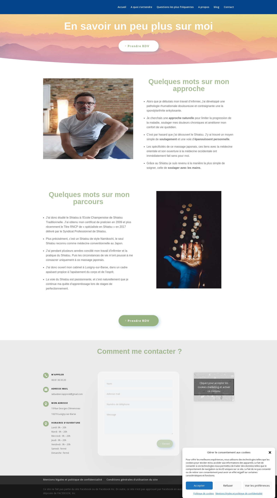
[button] (270, 459)
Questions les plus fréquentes (175, 7)
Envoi (163, 441)
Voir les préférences (257, 492)
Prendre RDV (138, 46)
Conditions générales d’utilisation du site (132, 479)
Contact (229, 7)
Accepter (199, 492)
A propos (203, 7)
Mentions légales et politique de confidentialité (72, 479)
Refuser (228, 492)
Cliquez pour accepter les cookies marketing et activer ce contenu (214, 387)
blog (216, 7)
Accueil (122, 7)
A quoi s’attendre (141, 7)
